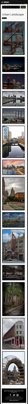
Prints (4, 12)
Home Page (17, 390)
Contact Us (14, 392)
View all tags (22, 10)
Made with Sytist (14, 400)
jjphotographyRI (8, 390)
